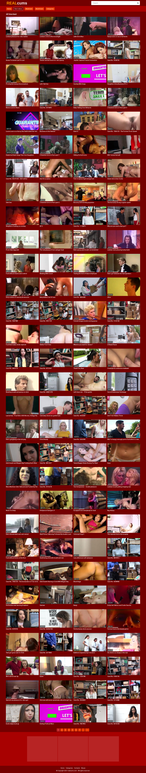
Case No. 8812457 (46, 463)
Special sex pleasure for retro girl (17, 700)
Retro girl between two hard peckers (119, 273)
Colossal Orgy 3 (79, 534)
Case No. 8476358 (113, 724)
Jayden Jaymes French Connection (85, 60)
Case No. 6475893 (46, 107)
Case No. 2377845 (46, 652)
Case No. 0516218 (46, 487)
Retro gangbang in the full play (16, 439)
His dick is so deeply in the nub (117, 652)
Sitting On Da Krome (80, 155)
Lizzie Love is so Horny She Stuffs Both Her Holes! (22, 131)
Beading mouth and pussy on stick (17, 392)
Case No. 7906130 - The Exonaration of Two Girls (22, 581)
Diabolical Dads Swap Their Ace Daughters (20, 155)
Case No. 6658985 (113, 581)
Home (9, 9)
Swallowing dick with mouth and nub (52, 558)
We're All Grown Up (12, 676)
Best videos (18, 9)
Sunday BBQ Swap (79, 84)
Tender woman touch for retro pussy (52, 60)
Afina (109, 297)
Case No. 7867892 (79, 724)
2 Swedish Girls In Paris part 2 (50, 202)
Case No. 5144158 (113, 321)
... (83, 730)
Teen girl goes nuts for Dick (15, 652)
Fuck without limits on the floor (16, 558)
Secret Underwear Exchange (116, 392)
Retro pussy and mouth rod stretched (86, 250)
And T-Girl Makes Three (115, 415)
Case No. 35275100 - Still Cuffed (16, 179)
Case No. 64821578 (46, 392)
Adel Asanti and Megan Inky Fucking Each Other (21, 463)
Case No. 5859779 (12, 368)
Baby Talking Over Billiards (82, 107)
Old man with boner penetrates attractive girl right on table (56, 700)
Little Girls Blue (78, 36)
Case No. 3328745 (113, 60)
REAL (12, 3)
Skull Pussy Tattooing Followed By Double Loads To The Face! (56, 534)
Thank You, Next (79, 368)
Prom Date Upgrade (12, 250)
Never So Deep (11, 510)
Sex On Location (45, 179)
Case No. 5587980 (12, 321)
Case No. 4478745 (12, 629)
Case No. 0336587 (79, 415)
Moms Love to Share (12, 107)
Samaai (42, 605)
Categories (50, 9)
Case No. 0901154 (46, 321)
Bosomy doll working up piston (84, 202)
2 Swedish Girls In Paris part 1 (50, 155)
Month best (39, 9)
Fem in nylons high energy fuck (84, 179)
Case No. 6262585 (79, 439)
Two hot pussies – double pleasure (85, 487)
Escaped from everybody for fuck (85, 510)
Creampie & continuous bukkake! (118, 368)
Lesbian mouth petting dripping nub (119, 487)
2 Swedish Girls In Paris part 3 (117, 107)
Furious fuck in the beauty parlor (118, 629)
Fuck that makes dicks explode (16, 344)
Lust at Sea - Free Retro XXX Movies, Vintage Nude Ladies (22, 415)
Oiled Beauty (44, 439)
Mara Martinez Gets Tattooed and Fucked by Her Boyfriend (22, 487)
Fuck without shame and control (16, 273)
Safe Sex (9, 202)
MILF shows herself (113, 155)
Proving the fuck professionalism (17, 84)
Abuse (83, 768)
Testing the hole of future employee (85, 273)
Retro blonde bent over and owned (17, 534)
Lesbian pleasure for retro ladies (17, 36)
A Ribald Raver (112, 344)
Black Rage (77, 581)
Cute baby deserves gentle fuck (50, 415)
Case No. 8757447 (46, 368)
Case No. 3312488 (113, 700)
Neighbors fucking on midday (16, 226)
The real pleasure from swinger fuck (52, 250)
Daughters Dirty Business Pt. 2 (117, 84)
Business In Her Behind (47, 131)
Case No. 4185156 (113, 676)
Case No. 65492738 (46, 629)
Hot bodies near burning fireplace (17, 605)
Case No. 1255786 (79, 676)
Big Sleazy (110, 510)
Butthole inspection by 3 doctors (84, 652)
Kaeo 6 (76, 131)
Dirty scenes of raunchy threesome (17, 297)
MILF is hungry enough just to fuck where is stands (123, 439)
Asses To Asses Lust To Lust (15, 60)
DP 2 (41, 226)
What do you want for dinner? (83, 344)
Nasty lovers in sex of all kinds (117, 36)
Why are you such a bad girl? (116, 226)
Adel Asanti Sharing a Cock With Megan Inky (54, 581)
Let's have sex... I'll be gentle (83, 392)
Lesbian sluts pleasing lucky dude (118, 250)
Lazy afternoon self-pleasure (83, 558)
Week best (29, 9)
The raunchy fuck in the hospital (117, 534)
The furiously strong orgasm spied (119, 202)
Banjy (75, 605)
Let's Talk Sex (44, 84)
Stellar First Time (45, 344)
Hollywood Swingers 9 (47, 510)
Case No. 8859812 (113, 558)
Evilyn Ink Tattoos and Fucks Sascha (119, 605)
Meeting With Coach (46, 273)
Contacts (77, 768)
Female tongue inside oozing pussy (85, 321)
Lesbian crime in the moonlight (50, 36)
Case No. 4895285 (79, 297)
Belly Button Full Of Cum (47, 297)
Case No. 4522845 (79, 700)
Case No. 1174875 (79, 226)
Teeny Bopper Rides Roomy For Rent (86, 463)
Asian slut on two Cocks (115, 179)
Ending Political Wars (47, 724)
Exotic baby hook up (12, 724)
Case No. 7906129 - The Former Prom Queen (122, 131)
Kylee (41, 676)
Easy (109, 463)
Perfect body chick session (83, 629)
